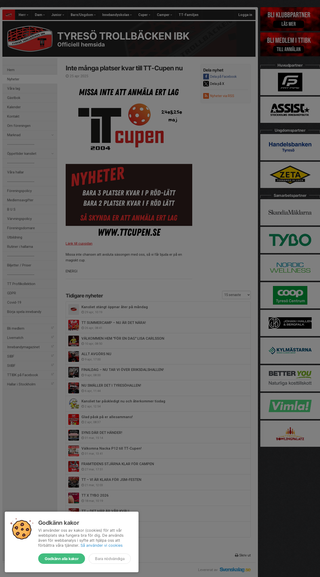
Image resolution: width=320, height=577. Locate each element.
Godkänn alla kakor (62, 558)
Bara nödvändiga (109, 558)
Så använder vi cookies (101, 545)
